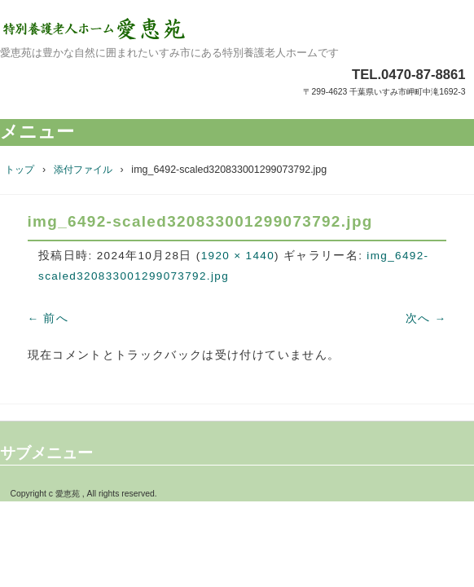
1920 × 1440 (237, 255)
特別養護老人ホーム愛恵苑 (237, 28)
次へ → (426, 318)
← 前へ (48, 318)
